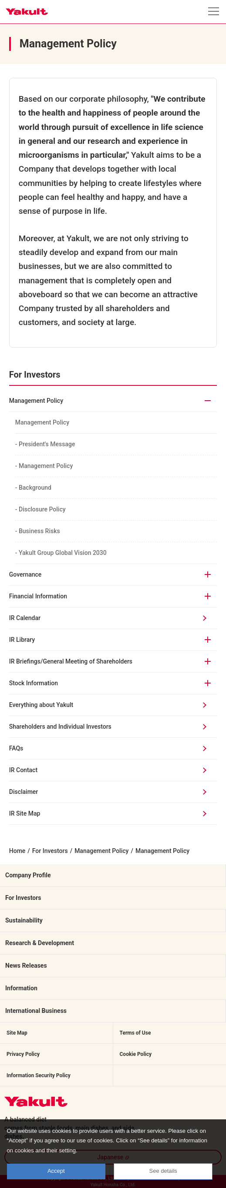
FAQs (16, 748)
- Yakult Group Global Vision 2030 (64, 552)
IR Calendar (24, 617)
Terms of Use (135, 1033)
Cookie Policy (136, 1054)
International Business (36, 1010)
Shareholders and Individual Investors (60, 726)
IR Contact (23, 770)
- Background (36, 487)
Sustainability (24, 920)
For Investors (50, 850)
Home (17, 850)
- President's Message (48, 444)
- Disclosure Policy (43, 509)
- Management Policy (47, 465)
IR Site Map (24, 813)
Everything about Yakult (41, 704)
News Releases (26, 965)
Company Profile (28, 875)
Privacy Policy (23, 1054)
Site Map (17, 1033)
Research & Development (39, 942)
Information (21, 988)
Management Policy (42, 422)
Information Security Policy (39, 1075)
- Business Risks (40, 531)
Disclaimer (23, 791)
